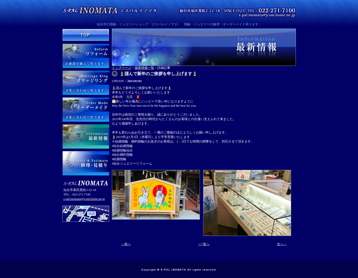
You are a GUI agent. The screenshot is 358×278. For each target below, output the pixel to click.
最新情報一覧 (144, 68)
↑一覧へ (203, 244)
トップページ (121, 68)
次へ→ (282, 244)
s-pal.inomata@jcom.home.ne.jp (84, 199)
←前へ (126, 244)
